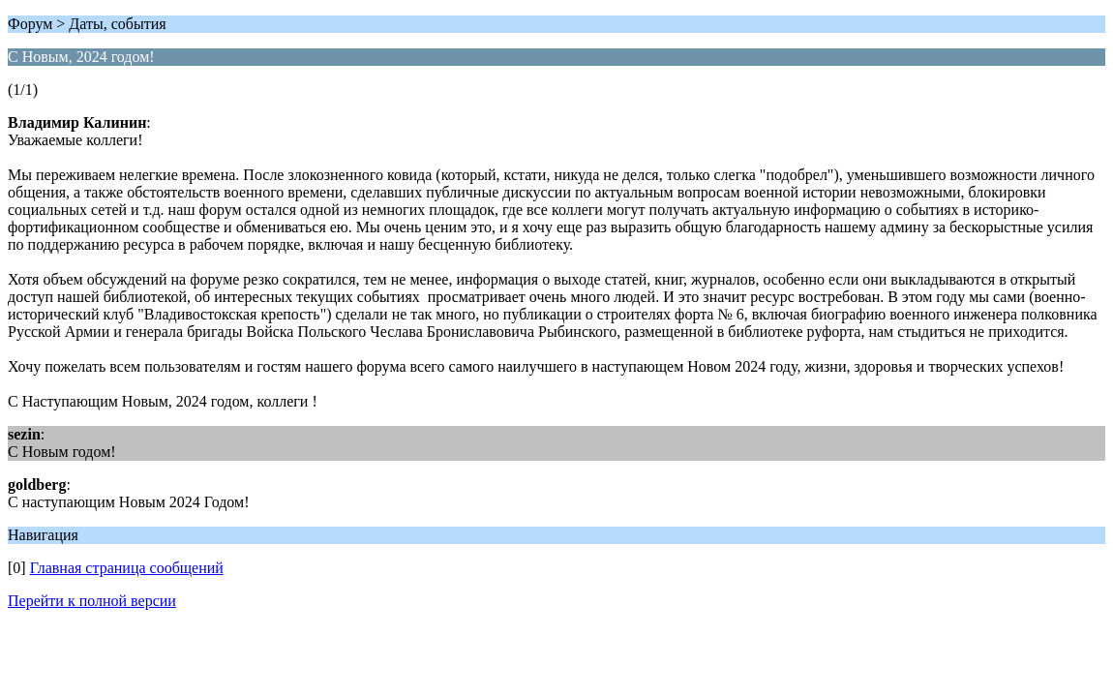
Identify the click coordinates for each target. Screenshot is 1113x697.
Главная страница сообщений (127, 568)
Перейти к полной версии (92, 600)
